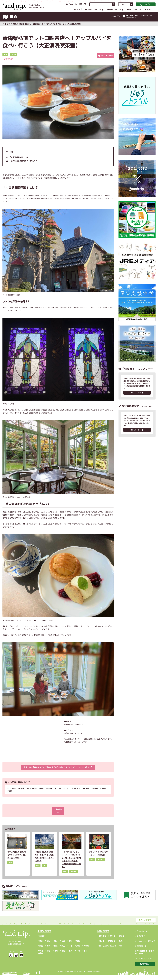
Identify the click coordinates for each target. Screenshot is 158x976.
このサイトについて (144, 959)
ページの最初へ (146, 921)
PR (121, 947)
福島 (78, 942)
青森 (14, 28)
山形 (63, 942)
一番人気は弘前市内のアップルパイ (23, 165)
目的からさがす (114, 12)
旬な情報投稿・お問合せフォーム (144, 953)
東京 (78, 947)
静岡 (63, 952)
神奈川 (86, 947)
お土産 (121, 937)
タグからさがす (134, 12)
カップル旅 (32, 792)
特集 (120, 942)
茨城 (41, 947)
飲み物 (95, 792)
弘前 (10, 795)
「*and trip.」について (76, 6)
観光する (102, 937)
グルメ (49, 792)
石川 (78, 952)
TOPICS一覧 (141, 947)
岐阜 (41, 954)
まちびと (145, 6)
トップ (78, 12)
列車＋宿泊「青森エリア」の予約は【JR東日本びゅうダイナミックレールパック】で (58, 771)
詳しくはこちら (137, 397)
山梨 (56, 952)
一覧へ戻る (58, 813)
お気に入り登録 (105, 59)
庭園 (41, 792)
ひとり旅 (12, 792)
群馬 (56, 947)
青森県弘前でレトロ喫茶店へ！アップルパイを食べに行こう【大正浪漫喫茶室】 (50, 28)
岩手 (56, 942)
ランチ (58, 792)
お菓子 (86, 792)
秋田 (48, 942)
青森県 (104, 792)
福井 (85, 952)
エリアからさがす (93, 12)
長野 (48, 952)
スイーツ (76, 792)
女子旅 (21, 792)
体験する (111, 942)
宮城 (70, 942)
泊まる (101, 942)
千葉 (70, 947)
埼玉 (63, 947)
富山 (70, 952)
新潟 (41, 952)
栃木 (48, 947)
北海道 (41, 937)
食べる (112, 937)
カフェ (67, 792)
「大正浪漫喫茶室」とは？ (19, 161)
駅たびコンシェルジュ (107, 947)
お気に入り (150, 12)
